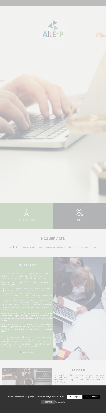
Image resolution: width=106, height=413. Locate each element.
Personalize (48, 402)
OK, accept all (74, 397)
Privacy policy (60, 402)
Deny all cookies (91, 397)
